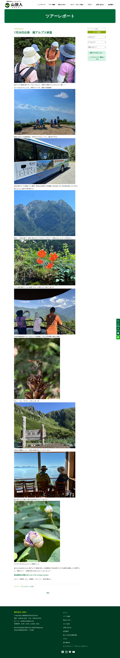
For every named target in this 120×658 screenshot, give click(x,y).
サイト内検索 (96, 32)
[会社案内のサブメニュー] (114, 4)
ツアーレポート (25, 586)
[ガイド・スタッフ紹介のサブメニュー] (83, 4)
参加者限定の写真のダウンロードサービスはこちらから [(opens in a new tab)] (31, 575)
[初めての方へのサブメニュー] (65, 4)
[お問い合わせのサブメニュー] (104, 4)
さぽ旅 (31, 586)
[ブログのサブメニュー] (92, 4)
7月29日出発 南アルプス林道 (33, 32)
